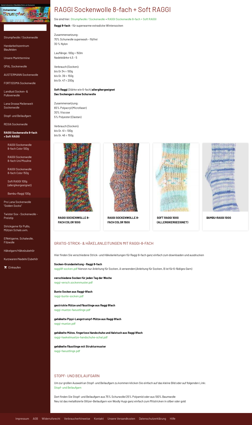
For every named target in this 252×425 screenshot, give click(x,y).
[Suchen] (25, 27)
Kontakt (99, 418)
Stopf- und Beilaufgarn (67, 387)
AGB (35, 418)
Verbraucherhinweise (77, 418)
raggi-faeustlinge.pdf (67, 351)
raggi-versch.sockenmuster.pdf (73, 282)
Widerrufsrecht (51, 418)
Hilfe (172, 418)
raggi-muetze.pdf (64, 323)
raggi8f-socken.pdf (66, 268)
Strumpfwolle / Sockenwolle (88, 19)
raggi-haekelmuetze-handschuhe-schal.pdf (81, 337)
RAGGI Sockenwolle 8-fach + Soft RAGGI (132, 19)
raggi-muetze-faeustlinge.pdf (72, 310)
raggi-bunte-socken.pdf (68, 296)
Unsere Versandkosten (121, 418)
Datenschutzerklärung (152, 418)
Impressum (22, 418)
